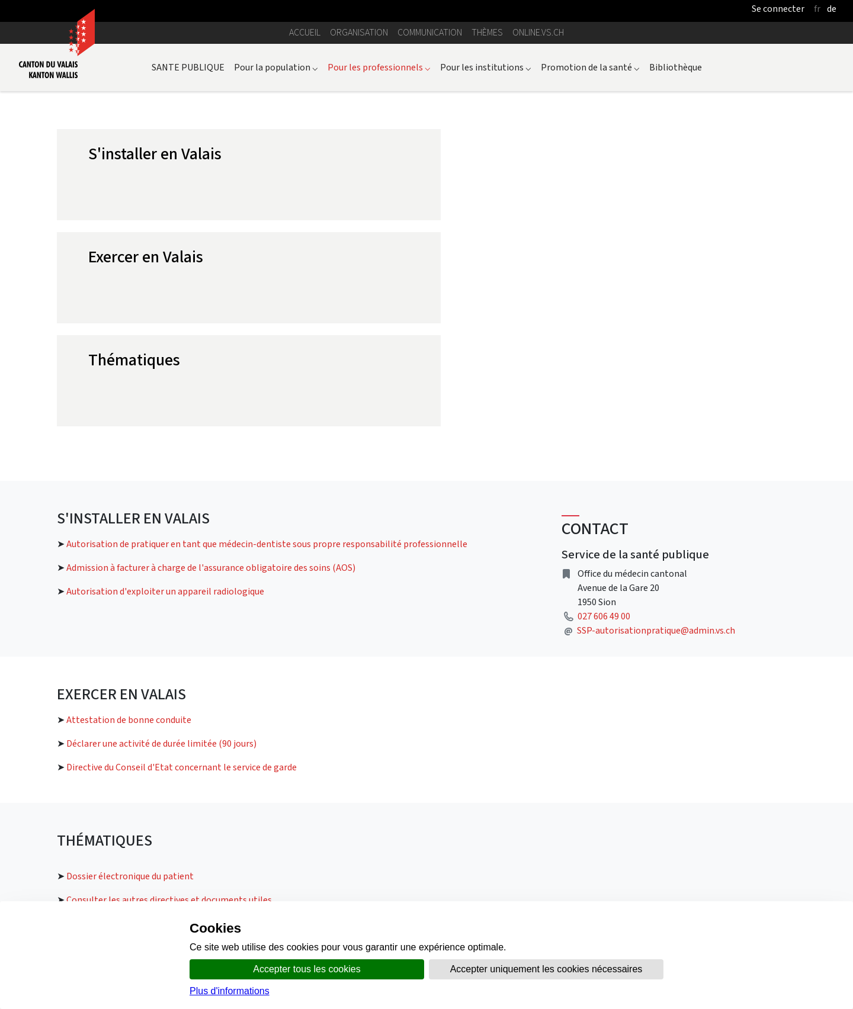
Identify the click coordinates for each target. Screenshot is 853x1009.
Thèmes (487, 32)
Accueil (304, 32)
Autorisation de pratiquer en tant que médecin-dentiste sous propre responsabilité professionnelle (266, 338)
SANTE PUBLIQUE (188, 67)
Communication (429, 32)
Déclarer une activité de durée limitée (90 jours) (161, 537)
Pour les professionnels (379, 67)
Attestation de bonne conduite (128, 513)
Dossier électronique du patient (130, 670)
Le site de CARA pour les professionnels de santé (688, 800)
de (831, 8)
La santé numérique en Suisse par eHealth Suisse (688, 843)
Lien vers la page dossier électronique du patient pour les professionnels (202, 792)
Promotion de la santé (590, 67)
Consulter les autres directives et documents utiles (169, 693)
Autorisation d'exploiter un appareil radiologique (165, 385)
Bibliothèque (675, 67)
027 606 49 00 (604, 410)
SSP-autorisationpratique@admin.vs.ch (656, 424)
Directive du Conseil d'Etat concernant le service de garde (181, 561)
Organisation (359, 32)
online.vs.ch (538, 32)
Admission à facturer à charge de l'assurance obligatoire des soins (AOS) (210, 361)
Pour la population (276, 67)
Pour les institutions (485, 67)
